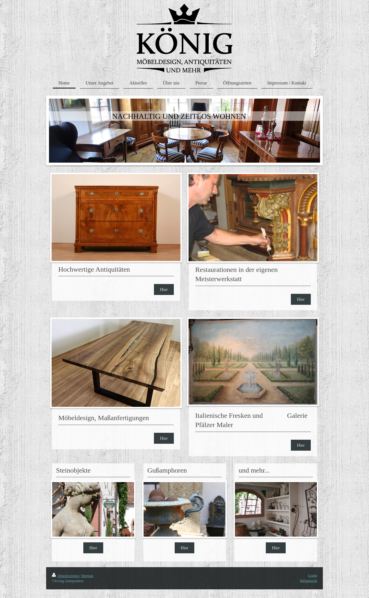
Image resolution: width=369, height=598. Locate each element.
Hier (164, 289)
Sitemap (87, 575)
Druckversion (65, 575)
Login (312, 575)
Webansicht (308, 580)
